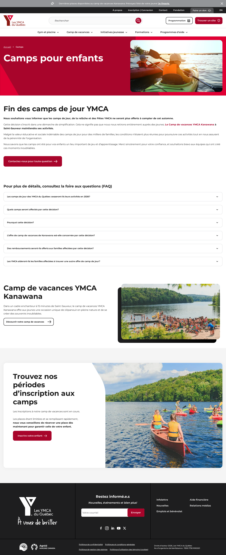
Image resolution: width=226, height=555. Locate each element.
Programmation (179, 20)
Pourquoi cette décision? (113, 223)
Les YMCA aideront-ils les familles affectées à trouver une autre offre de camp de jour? (113, 261)
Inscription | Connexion (140, 10)
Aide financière (199, 499)
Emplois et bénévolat (169, 511)
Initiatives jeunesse (114, 32)
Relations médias (200, 505)
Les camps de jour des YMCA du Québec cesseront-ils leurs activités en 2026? (113, 197)
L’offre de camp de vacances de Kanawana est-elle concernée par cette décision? (113, 235)
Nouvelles (162, 505)
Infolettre (162, 499)
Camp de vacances (80, 32)
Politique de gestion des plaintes (93, 549)
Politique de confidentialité (91, 544)
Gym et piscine (49, 32)
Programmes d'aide (174, 32)
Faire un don (202, 10)
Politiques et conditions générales (120, 544)
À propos (117, 10)
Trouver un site (208, 20)
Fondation (178, 10)
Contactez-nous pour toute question (32, 161)
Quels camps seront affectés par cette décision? (113, 210)
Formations (144, 32)
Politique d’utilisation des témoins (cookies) (129, 549)
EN (221, 10)
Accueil (7, 47)
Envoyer (136, 512)
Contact (163, 10)
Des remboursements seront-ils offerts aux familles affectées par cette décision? (113, 248)
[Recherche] (94, 20)
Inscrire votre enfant (32, 435)
